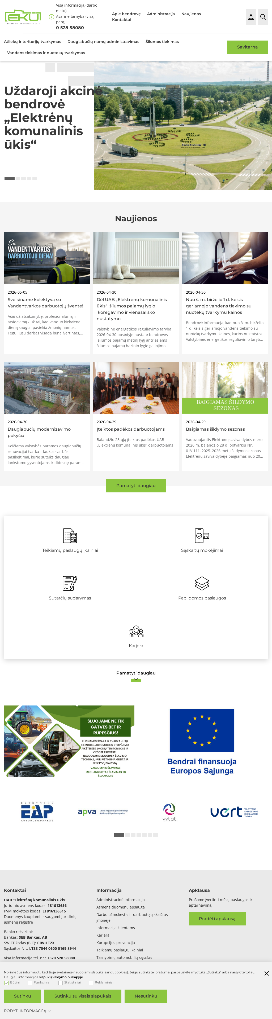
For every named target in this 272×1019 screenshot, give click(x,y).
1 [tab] (10, 178)
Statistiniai (69, 982)
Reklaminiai (101, 982)
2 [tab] (18, 178)
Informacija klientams (115, 927)
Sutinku (22, 996)
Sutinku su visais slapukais (82, 996)
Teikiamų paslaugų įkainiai (119, 949)
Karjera (102, 935)
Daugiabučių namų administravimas (103, 41)
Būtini (12, 982)
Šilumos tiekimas (162, 41)
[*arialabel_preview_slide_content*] (37, 812)
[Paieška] (263, 17)
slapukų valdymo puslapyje (61, 977)
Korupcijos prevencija (115, 942)
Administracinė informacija (120, 899)
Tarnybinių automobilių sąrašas (124, 957)
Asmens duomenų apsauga (120, 907)
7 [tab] (155, 835)
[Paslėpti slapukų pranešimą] (267, 974)
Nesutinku (146, 996)
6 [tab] (150, 835)
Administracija (161, 13)
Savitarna (247, 47)
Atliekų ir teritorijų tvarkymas (32, 41)
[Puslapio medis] (251, 17)
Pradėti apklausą (217, 918)
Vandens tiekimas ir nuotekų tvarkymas (46, 52)
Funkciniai (39, 982)
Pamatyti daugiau (136, 485)
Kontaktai (121, 19)
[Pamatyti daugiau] (136, 676)
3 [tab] (23, 178)
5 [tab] (34, 178)
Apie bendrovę (126, 13)
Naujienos (191, 13)
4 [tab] (29, 178)
